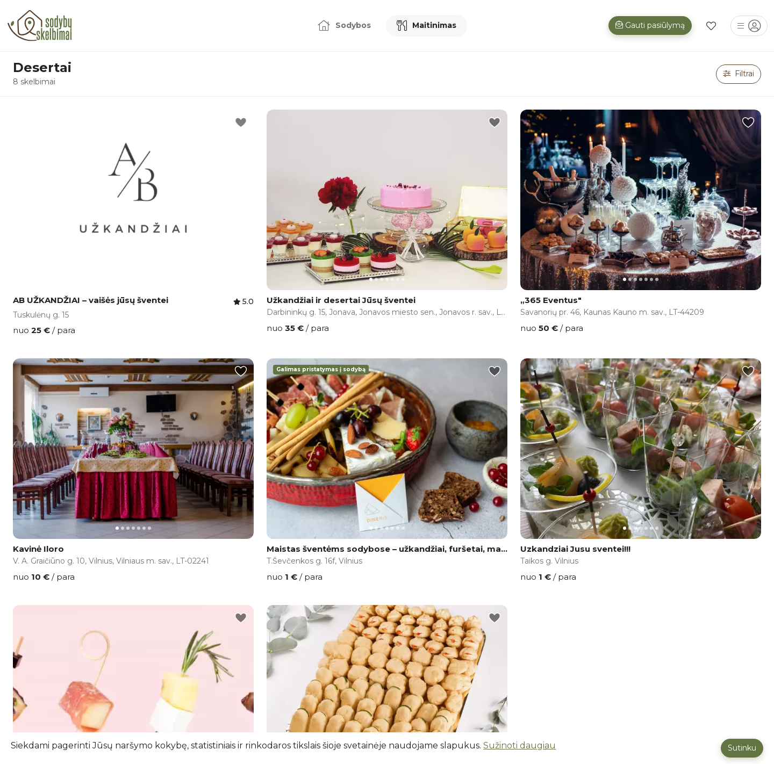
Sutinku (742, 748)
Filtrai (738, 73)
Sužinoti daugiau (519, 745)
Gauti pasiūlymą (650, 25)
